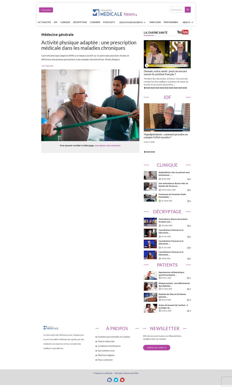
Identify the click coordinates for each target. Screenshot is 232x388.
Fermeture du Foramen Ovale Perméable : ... (172, 195)
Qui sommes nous (106, 350)
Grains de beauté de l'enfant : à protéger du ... (173, 306)
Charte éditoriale (106, 341)
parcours (155, 22)
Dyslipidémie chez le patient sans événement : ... (174, 173)
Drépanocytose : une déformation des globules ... (174, 284)
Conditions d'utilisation (109, 346)
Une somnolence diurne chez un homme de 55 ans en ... (173, 184)
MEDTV (188, 22)
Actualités (44, 22)
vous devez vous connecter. (108, 145)
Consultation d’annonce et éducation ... (171, 231)
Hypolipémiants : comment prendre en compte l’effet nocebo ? (166, 136)
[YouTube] (122, 380)
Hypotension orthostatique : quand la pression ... (172, 273)
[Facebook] (109, 380)
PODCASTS (109, 22)
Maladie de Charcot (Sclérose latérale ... (172, 295)
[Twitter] (116, 380)
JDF (55, 22)
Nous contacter (105, 359)
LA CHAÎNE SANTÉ (156, 32)
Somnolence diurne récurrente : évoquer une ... (173, 220)
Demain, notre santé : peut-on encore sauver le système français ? (165, 73)
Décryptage (80, 22)
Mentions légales (106, 355)
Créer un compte (156, 348)
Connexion (46, 10)
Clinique (65, 22)
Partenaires (171, 22)
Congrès (95, 22)
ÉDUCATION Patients (133, 22)
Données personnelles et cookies (114, 336)
